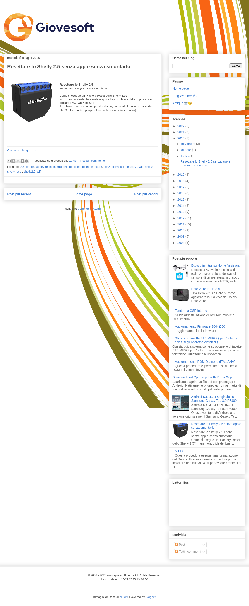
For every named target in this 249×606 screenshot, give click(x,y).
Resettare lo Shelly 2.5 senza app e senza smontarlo (68, 66)
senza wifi (136, 166)
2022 (181, 126)
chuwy (124, 597)
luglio (185, 156)
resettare (96, 166)
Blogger (151, 597)
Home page (83, 194)
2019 (181, 174)
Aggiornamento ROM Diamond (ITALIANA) (205, 361)
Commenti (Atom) (89, 208)
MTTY (179, 451)
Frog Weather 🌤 (184, 96)
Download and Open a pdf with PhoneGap (202, 377)
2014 (181, 205)
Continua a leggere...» (21, 150)
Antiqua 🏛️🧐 (182, 103)
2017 (181, 187)
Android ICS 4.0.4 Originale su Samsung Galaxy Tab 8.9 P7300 (214, 398)
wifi (39, 171)
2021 (181, 132)
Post (180, 544)
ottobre (186, 150)
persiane (75, 166)
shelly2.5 (29, 171)
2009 (181, 236)
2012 (181, 218)
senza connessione (116, 166)
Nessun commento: (93, 160)
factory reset (44, 166)
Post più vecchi (146, 194)
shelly (148, 166)
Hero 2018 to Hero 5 (205, 289)
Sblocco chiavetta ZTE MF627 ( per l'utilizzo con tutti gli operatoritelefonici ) (206, 340)
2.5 (22, 166)
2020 (181, 138)
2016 (181, 193)
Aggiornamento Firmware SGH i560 (200, 326)
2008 (181, 243)
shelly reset (14, 171)
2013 (181, 212)
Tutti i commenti (188, 551)
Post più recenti (19, 194)
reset (85, 166)
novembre (188, 144)
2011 (181, 224)
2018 (181, 181)
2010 (181, 230)
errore (30, 166)
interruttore (60, 166)
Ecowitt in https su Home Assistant (215, 265)
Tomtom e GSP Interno (191, 310)
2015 (181, 199)
